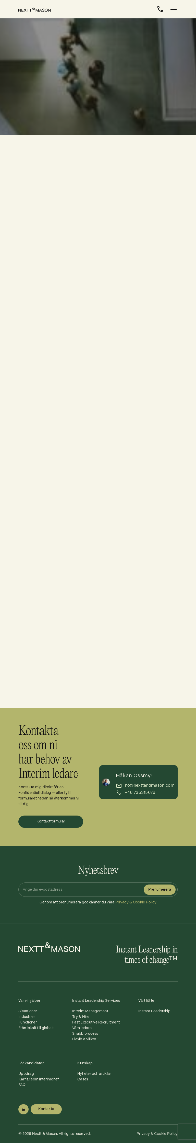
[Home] (37, 9)
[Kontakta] (160, 9)
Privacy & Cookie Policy (135, 902)
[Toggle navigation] (172, 9)
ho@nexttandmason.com (150, 785)
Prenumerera (159, 889)
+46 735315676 (140, 793)
